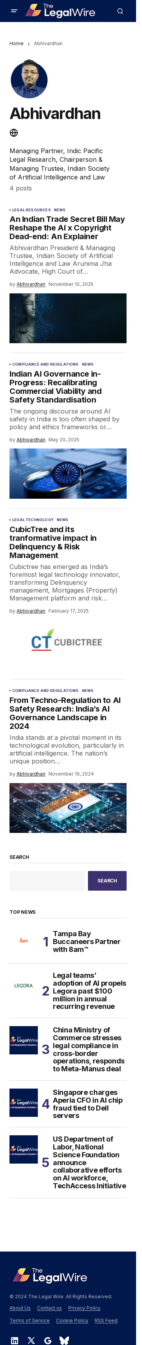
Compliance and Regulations (45, 364)
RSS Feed (106, 1320)
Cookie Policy (72, 1320)
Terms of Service (29, 1320)
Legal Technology (33, 520)
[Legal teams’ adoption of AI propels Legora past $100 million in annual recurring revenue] (23, 986)
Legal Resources (31, 210)
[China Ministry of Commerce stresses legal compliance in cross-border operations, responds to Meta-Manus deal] (23, 1040)
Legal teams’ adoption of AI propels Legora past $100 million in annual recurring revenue (89, 991)
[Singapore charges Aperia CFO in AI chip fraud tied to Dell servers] (23, 1103)
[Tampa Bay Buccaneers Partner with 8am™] (23, 942)
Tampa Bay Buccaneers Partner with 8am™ (87, 941)
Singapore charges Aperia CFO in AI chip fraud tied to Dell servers (87, 1104)
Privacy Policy (84, 1308)
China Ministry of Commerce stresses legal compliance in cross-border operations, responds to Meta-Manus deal (89, 1049)
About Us (20, 1308)
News (60, 210)
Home (16, 43)
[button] (14, 11)
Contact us (49, 1308)
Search (19, 857)
